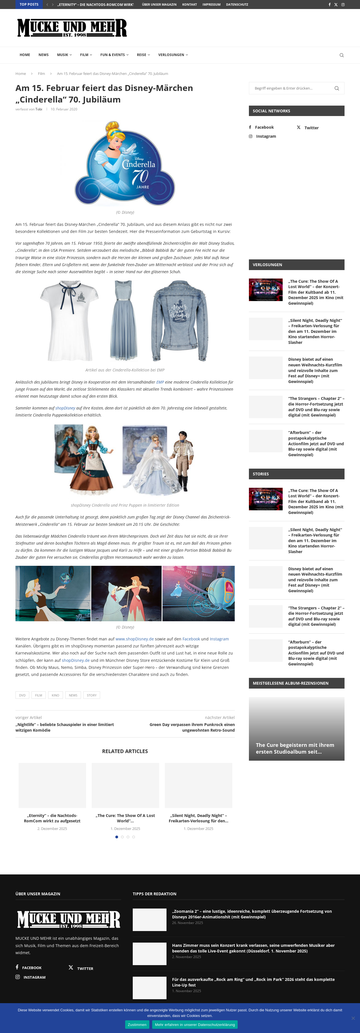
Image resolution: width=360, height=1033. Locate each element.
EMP (160, 382)
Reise (141, 54)
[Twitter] (336, 4)
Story (91, 695)
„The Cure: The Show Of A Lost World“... (125, 818)
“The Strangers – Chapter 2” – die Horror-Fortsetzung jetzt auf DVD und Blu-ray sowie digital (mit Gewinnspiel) (316, 407)
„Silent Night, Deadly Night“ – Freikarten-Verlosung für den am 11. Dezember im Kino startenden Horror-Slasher (315, 331)
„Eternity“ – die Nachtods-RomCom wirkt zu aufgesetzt (109, 4)
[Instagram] (343, 4)
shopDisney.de (76, 660)
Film (84, 54)
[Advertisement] (242, 27)
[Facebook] (329, 4)
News (44, 54)
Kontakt (189, 4)
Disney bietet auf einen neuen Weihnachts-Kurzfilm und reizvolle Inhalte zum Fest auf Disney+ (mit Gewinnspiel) (315, 370)
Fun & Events (112, 54)
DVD (22, 695)
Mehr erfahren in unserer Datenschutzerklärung (195, 1025)
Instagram (219, 639)
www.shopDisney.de (135, 639)
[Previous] (47, 4)
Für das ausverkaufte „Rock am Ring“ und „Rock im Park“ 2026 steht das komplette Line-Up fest (253, 982)
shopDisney (65, 408)
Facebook (191, 639)
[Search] (342, 55)
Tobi (38, 109)
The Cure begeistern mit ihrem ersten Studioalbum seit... (295, 748)
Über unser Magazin (159, 4)
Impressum (211, 4)
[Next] (53, 4)
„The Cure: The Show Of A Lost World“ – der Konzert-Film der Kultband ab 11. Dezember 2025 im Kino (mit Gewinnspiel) (315, 292)
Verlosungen (171, 54)
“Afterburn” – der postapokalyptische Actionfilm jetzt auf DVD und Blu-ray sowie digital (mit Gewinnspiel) (316, 443)
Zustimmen (137, 1025)
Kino (55, 695)
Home (25, 54)
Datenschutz (237, 4)
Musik (62, 54)
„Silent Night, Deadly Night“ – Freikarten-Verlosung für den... (198, 818)
